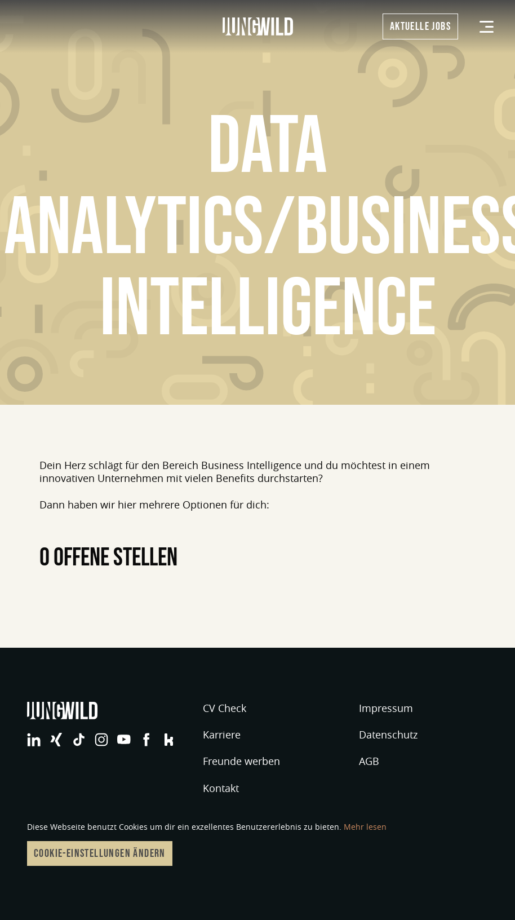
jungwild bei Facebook (146, 739)
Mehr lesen (365, 826)
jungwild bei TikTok (79, 739)
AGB (369, 761)
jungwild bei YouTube (124, 739)
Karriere (222, 734)
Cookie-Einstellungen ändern (100, 853)
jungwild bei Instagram (101, 739)
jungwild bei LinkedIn (34, 739)
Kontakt (221, 788)
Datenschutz (388, 734)
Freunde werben (241, 761)
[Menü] (486, 26)
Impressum (386, 708)
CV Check (224, 708)
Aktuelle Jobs (420, 26)
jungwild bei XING (56, 739)
